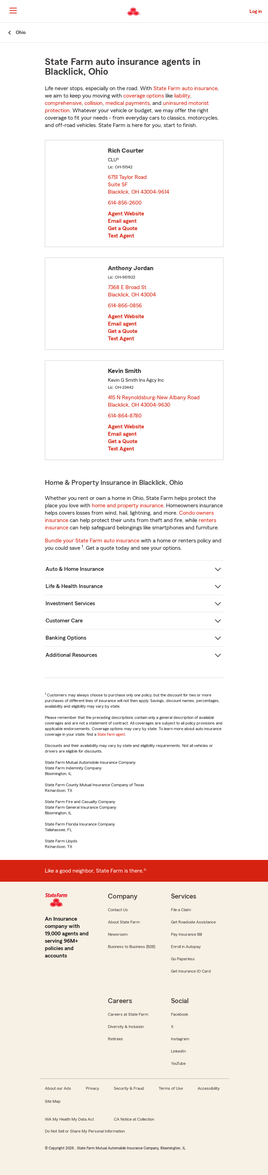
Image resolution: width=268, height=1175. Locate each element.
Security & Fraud (129, 1088)
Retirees (115, 1039)
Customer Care (64, 620)
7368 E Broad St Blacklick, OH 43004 (132, 291)
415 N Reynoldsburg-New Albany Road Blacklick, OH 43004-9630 (154, 401)
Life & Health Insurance (74, 586)
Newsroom (118, 934)
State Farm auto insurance (185, 88)
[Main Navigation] (13, 10)
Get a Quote (122, 228)
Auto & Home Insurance (75, 569)
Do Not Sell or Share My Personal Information (85, 1131)
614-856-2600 (125, 203)
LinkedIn (178, 1051)
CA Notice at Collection (134, 1119)
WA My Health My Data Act (69, 1119)
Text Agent (121, 236)
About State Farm (124, 922)
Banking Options (66, 638)
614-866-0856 (125, 305)
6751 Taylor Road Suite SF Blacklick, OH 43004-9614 (139, 184)
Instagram (180, 1039)
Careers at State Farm (128, 1014)
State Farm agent (111, 734)
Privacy (92, 1088)
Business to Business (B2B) (131, 946)
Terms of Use (171, 1088)
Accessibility (209, 1088)
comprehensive (63, 103)
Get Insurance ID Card (191, 971)
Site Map (53, 1101)
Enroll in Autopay (186, 946)
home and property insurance (127, 505)
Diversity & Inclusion (126, 1026)
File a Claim (181, 910)
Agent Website (126, 213)
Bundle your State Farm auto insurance (92, 540)
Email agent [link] (122, 221)
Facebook (179, 1014)
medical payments (127, 103)
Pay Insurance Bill (186, 934)
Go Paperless (183, 959)
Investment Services (70, 603)
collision (93, 103)
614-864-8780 (125, 416)
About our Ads (58, 1088)
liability (182, 96)
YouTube (178, 1063)
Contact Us (118, 910)
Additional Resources (71, 655)
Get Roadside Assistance (193, 922)
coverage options (143, 96)
